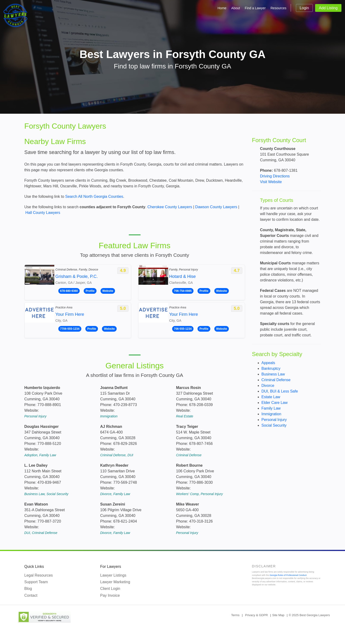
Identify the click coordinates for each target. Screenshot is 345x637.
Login (304, 8)
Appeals (268, 363)
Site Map (278, 615)
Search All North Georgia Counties (94, 196)
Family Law (271, 408)
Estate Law (271, 397)
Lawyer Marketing (115, 582)
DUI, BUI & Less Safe (280, 391)
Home (222, 8)
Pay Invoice (110, 595)
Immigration (271, 414)
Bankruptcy (271, 368)
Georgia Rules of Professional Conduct (288, 575)
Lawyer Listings (113, 575)
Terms (235, 615)
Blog (28, 589)
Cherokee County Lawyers (169, 207)
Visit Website (271, 182)
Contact (30, 595)
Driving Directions (275, 176)
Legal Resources (38, 575)
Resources (278, 8)
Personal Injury (274, 420)
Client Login (110, 589)
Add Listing (328, 8)
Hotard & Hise (182, 276)
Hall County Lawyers (42, 213)
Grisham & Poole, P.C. (76, 276)
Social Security (274, 425)
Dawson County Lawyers (216, 207)
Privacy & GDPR (256, 615)
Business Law (273, 374)
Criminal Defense (276, 380)
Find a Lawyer (255, 8)
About (235, 8)
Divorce (268, 386)
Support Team (36, 582)
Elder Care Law (275, 403)
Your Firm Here (69, 314)
